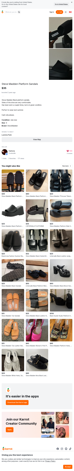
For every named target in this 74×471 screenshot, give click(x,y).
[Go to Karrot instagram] (62, 449)
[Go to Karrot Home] (7, 449)
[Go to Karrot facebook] (58, 449)
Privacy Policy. (50, 461)
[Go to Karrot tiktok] (70, 449)
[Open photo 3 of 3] (60, 64)
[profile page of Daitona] (4, 152)
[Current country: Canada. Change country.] (70, 12)
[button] (66, 166)
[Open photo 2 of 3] (60, 32)
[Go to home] (2, 12)
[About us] (66, 12)
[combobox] (10, 12)
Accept (68, 467)
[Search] (18, 12)
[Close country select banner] (71, 2)
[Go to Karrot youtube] (66, 449)
